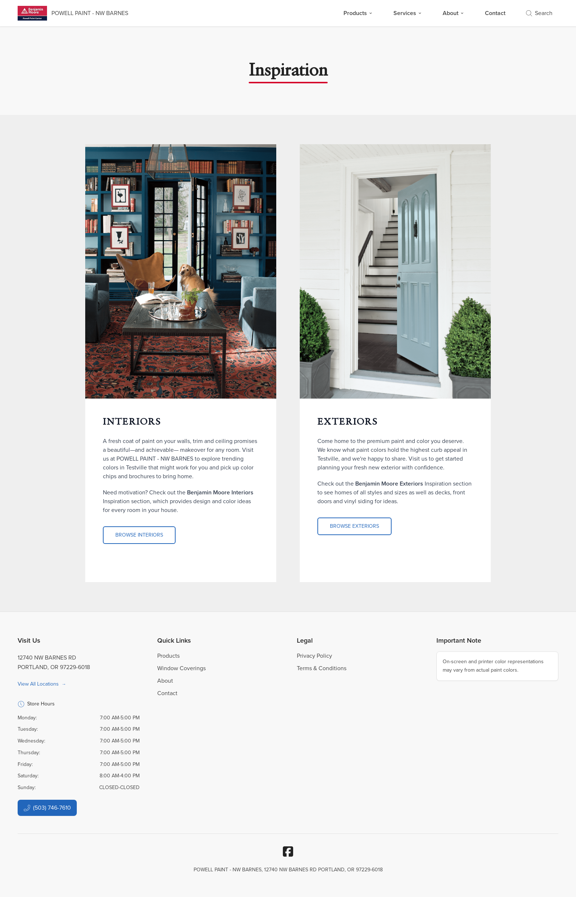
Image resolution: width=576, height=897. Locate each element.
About (453, 13)
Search (539, 13)
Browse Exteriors (354, 526)
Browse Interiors (139, 535)
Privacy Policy (314, 655)
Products (358, 13)
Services (407, 13)
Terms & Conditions (321, 668)
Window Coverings (181, 668)
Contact (495, 13)
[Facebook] (288, 851)
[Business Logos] (73, 13)
